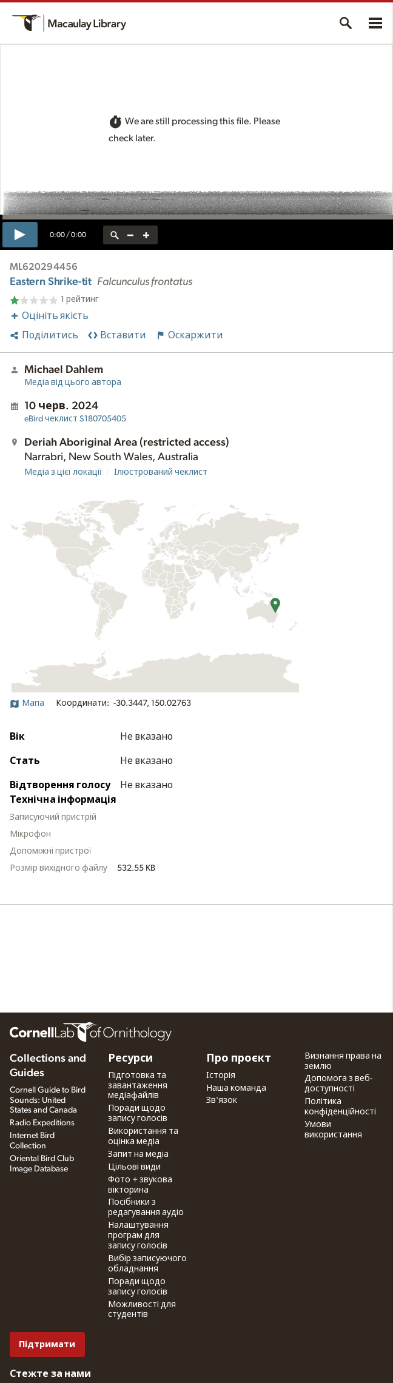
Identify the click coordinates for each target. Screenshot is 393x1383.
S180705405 (75, 419)
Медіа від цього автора (72, 382)
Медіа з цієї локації (63, 472)
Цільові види (134, 1167)
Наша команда (236, 1088)
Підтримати (47, 1344)
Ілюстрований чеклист (160, 472)
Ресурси (130, 1058)
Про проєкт (238, 1058)
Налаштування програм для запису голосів (138, 1235)
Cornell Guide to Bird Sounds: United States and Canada (48, 1100)
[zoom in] (146, 235)
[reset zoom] (114, 235)
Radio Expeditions (42, 1123)
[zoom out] (130, 235)
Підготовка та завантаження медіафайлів (137, 1085)
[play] (20, 234)
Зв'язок (221, 1100)
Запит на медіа (138, 1154)
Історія (220, 1075)
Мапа (27, 703)
